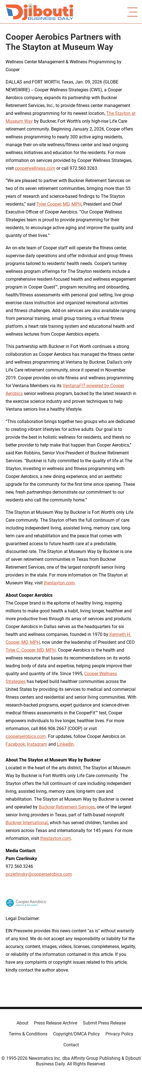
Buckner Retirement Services (67, 807)
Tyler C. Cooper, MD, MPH (31, 650)
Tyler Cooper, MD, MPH (58, 204)
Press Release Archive (55, 1023)
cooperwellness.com (35, 168)
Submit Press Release (104, 1023)
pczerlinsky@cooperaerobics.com (39, 874)
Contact (71, 1044)
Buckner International (27, 822)
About (22, 1023)
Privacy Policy (119, 1034)
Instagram (37, 744)
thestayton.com (59, 583)
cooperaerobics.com (26, 736)
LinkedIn (65, 744)
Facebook (15, 744)
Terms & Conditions (28, 1034)
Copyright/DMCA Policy (76, 1034)
